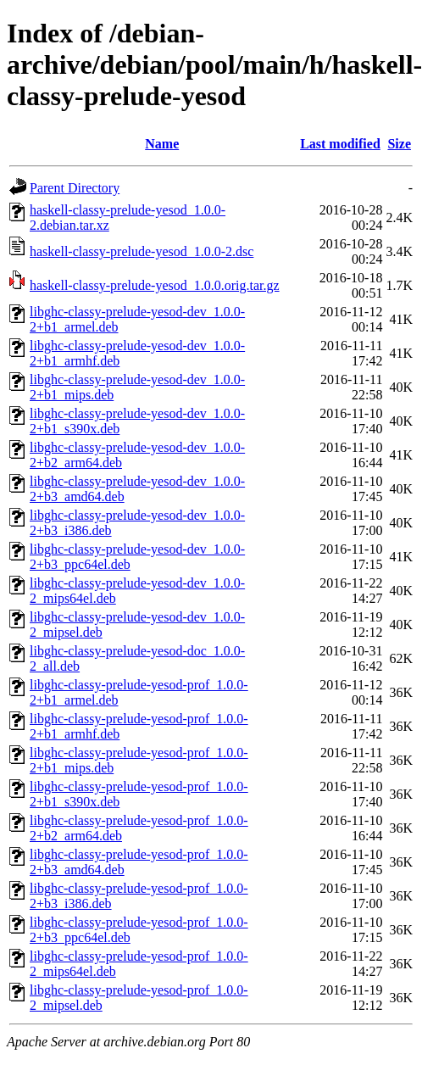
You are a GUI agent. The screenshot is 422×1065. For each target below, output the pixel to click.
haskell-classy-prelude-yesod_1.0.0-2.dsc (141, 251)
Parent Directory (74, 188)
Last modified (340, 144)
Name (162, 144)
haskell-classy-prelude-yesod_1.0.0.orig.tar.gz (155, 285)
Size (399, 144)
